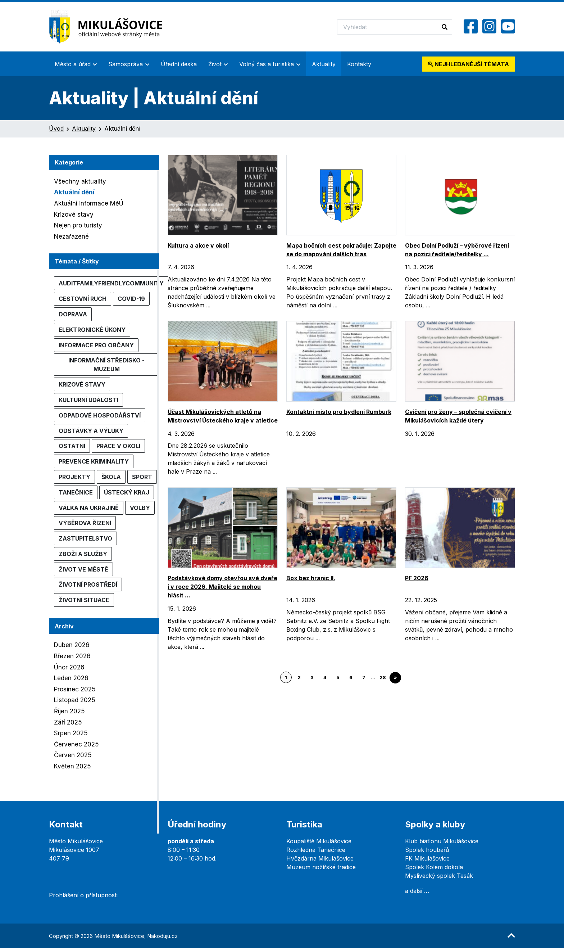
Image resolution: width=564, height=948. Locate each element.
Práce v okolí (118, 446)
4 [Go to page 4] (325, 677)
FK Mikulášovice (427, 858)
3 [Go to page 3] (312, 677)
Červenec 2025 (76, 744)
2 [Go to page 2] (299, 677)
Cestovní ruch (82, 298)
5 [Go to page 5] (337, 677)
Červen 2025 (73, 755)
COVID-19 (131, 298)
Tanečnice (76, 492)
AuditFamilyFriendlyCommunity (111, 283)
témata (468, 64)
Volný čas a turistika (266, 64)
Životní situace (84, 600)
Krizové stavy (74, 214)
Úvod (56, 128)
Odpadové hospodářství (100, 415)
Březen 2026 (72, 656)
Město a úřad (73, 64)
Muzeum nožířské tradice (321, 867)
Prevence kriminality (94, 461)
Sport (142, 476)
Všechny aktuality (80, 181)
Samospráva (125, 64)
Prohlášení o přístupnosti (83, 895)
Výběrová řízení (85, 523)
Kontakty (359, 64)
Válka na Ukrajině (89, 507)
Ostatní (72, 446)
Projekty (74, 476)
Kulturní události (88, 399)
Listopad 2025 (74, 700)
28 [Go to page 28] (382, 677)
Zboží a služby (83, 553)
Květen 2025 (72, 766)
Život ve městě (83, 569)
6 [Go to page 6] (350, 677)
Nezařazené (71, 236)
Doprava (73, 314)
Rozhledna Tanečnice (315, 849)
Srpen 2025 (71, 733)
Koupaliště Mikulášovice (318, 841)
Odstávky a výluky (91, 430)
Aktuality (324, 64)
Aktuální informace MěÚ (88, 203)
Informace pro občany (96, 345)
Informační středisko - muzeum (106, 365)
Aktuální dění (74, 192)
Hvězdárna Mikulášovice (320, 858)
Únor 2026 (69, 667)
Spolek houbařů (427, 849)
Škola (111, 476)
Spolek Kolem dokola (434, 867)
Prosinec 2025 (75, 689)
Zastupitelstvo (85, 538)
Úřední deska (179, 64)
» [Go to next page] (395, 677)
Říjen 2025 (69, 711)
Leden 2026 (71, 678)
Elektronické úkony (92, 329)
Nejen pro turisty (78, 225)
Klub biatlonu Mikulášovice (441, 841)
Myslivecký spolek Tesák (439, 875)
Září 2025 (68, 722)
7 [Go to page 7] (363, 677)
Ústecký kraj (126, 492)
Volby (140, 507)
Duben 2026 (72, 645)
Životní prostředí (88, 584)
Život (215, 64)
